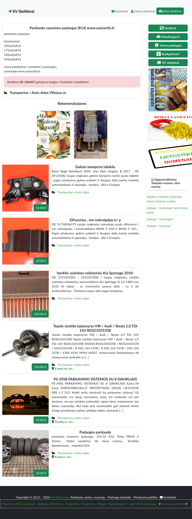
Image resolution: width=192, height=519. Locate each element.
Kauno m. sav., (64, 368)
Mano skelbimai (143, 11)
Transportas (65, 192)
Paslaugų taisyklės (120, 497)
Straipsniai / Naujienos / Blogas (85, 504)
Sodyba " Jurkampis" (160, 219)
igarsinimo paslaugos (143, 504)
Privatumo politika (146, 497)
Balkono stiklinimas (50, 504)
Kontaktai (120, 11)
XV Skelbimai (21, 11)
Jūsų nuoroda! (173, 504)
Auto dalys (82, 192)
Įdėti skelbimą (170, 11)
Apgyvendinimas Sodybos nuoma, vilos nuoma (165, 183)
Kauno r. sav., (63, 456)
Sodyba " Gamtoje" (159, 226)
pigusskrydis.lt (118, 504)
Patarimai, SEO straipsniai (18, 504)
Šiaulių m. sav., (64, 421)
